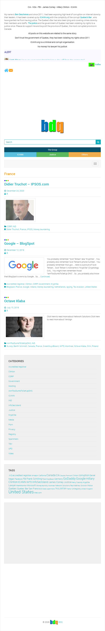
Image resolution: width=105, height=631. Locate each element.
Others (85, 154)
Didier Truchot (12, 229)
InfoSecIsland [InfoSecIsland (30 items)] (40, 482)
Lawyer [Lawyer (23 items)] (12, 485)
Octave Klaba (14, 301)
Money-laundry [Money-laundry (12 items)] (42, 485)
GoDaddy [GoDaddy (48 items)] (69, 478)
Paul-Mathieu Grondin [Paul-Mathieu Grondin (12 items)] (78, 485)
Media (11, 419)
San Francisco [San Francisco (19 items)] (35, 488)
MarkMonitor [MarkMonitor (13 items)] (21, 485)
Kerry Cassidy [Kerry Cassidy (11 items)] (77, 482)
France (23, 229)
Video (11, 453)
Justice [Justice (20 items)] (67, 482)
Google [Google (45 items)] (81, 478)
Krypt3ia (54, 284)
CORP (9, 226)
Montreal (69, 346)
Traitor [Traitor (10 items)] (68, 489)
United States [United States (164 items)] (21, 492)
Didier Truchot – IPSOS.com (26, 184)
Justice (52, 154)
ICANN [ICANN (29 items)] (22, 482)
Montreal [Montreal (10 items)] (51, 485)
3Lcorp (9, 346)
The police (32, 23)
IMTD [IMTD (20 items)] (29, 482)
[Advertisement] (52, 95)
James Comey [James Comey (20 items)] (56, 482)
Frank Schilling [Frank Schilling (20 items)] (34, 478)
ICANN (20, 154)
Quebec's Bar (86, 17)
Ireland (33, 286)
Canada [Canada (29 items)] (51, 475)
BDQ (60, 621)
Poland (95, 346)
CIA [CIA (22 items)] (58, 475)
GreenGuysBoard (51, 346)
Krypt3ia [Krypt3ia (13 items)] (86, 482)
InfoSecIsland (14, 405)
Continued (45, 276)
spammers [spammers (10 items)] (51, 489)
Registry (12, 434)
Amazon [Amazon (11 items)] (35, 475)
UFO (10, 448)
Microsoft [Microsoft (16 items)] (31, 485)
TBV (10, 443)
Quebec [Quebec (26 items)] (12, 488)
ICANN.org (44, 17)
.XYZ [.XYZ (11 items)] (10, 475)
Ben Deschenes (22, 14)
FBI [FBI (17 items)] (24, 478)
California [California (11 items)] (42, 475)
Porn (10, 424)
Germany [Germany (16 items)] (58, 478)
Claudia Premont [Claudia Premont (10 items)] (66, 475)
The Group (52, 149)
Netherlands (60, 286)
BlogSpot (10, 286)
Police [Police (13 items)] (90, 485)
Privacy (11, 429)
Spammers (13, 439)
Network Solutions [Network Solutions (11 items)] (62, 485)
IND (14, 226)
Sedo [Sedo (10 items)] (45, 489)
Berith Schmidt (20, 346)
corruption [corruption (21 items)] (84, 475)
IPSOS (30, 229)
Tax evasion (78, 286)
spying (69, 286)
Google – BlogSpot (19, 243)
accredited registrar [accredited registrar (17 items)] (21, 475)
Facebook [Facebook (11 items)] (19, 479)
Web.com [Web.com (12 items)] (38, 492)
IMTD (62, 346)
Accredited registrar (16, 284)
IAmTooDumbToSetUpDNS (19, 343)
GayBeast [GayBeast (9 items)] (50, 479)
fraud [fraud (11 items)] (44, 479)
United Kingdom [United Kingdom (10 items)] (87, 489)
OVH (89, 346)
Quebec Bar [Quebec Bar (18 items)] (22, 488)
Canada (31, 346)
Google (26, 286)
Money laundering (41, 229)
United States (91, 286)
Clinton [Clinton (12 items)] (75, 475)
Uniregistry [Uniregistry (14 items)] (76, 488)
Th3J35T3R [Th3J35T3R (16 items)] (60, 488)
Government (44, 284)
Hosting (12, 386)
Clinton (28, 284)
